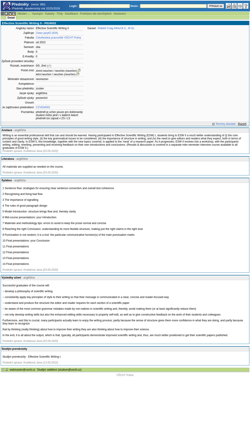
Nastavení (120, 13)
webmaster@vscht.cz (22, 369)
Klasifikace (71, 13)
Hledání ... (23, 13)
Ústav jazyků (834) (47, 33)
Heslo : (134, 6)
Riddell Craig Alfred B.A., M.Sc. (116, 28)
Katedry (49, 13)
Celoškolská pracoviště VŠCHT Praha (58, 37)
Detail (11, 17)
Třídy (60, 13)
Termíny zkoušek (226, 123)
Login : (73, 6)
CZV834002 (43, 107)
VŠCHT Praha (125, 375)
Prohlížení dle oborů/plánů (95, 13)
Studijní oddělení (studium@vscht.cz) (59, 369)
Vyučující (37, 13)
